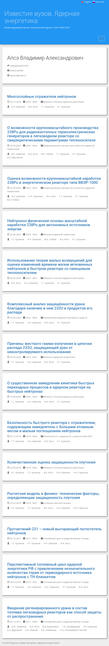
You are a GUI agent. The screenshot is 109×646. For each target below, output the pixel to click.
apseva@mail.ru (18, 75)
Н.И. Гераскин (35, 196)
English (86, 1)
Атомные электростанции (56, 503)
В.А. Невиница (48, 630)
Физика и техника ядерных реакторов (62, 101)
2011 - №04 (30, 621)
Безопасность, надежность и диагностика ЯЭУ (66, 436)
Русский (98, 1)
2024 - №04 (30, 101)
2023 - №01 (30, 278)
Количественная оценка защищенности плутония (51, 462)
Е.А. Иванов (31, 630)
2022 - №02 (30, 317)
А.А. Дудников (14, 630)
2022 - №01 (30, 357)
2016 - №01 (30, 582)
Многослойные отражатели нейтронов (41, 96)
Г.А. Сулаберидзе (71, 626)
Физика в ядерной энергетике (58, 234)
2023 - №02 (30, 234)
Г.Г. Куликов (47, 106)
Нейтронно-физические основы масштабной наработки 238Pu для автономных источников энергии (48, 225)
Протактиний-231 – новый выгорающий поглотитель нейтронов (54, 531)
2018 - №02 (30, 467)
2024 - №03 (30, 145)
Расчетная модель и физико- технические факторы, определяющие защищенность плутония (53, 495)
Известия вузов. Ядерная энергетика (41, 17)
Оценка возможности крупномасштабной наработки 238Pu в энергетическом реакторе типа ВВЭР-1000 (54, 180)
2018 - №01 (30, 503)
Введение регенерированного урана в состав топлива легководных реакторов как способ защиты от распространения (54, 612)
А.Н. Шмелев (18, 106)
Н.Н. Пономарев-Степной (73, 630)
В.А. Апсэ (33, 106)
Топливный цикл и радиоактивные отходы (65, 538)
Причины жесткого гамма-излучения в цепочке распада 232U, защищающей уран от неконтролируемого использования (49, 347)
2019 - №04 (30, 436)
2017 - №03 (30, 538)
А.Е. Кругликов (14, 157)
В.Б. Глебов (47, 153)
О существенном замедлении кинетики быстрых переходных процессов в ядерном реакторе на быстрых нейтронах (50, 387)
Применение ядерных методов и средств (64, 317)
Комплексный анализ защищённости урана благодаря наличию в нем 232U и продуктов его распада (49, 308)
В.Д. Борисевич (51, 626)
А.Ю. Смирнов (18, 626)
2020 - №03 (30, 396)
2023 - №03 (30, 187)
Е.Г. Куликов (63, 106)
